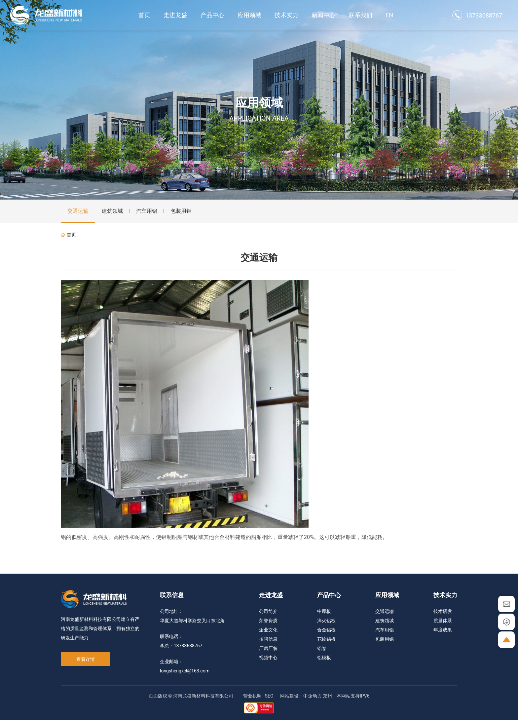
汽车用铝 (146, 211)
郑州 (327, 696)
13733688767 (483, 15)
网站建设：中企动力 (301, 696)
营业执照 (252, 696)
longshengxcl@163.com (184, 670)
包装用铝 (181, 211)
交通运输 (78, 211)
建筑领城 (112, 211)
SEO (269, 696)
